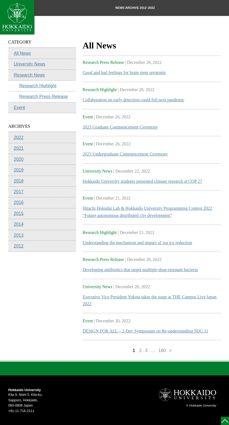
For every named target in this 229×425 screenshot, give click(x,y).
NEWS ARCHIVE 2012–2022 (135, 7)
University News (29, 64)
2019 (19, 170)
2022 (19, 137)
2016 (19, 202)
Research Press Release (43, 96)
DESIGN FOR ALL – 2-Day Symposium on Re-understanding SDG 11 (145, 331)
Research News (29, 75)
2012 (19, 246)
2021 (19, 148)
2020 (19, 159)
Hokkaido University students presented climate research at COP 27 (142, 181)
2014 (19, 224)
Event (19, 107)
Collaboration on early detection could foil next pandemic (133, 99)
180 (162, 350)
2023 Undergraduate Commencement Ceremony (125, 154)
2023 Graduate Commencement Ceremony (120, 127)
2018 (19, 181)
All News (22, 53)
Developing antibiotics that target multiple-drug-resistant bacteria (140, 269)
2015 (19, 213)
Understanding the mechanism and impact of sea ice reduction (137, 242)
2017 (19, 191)
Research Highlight (37, 85)
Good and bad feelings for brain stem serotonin (124, 72)
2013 (19, 235)
